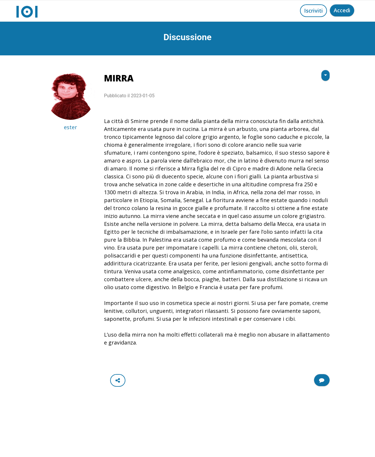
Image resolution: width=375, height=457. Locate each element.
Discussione (187, 37)
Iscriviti (313, 10)
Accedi (342, 10)
